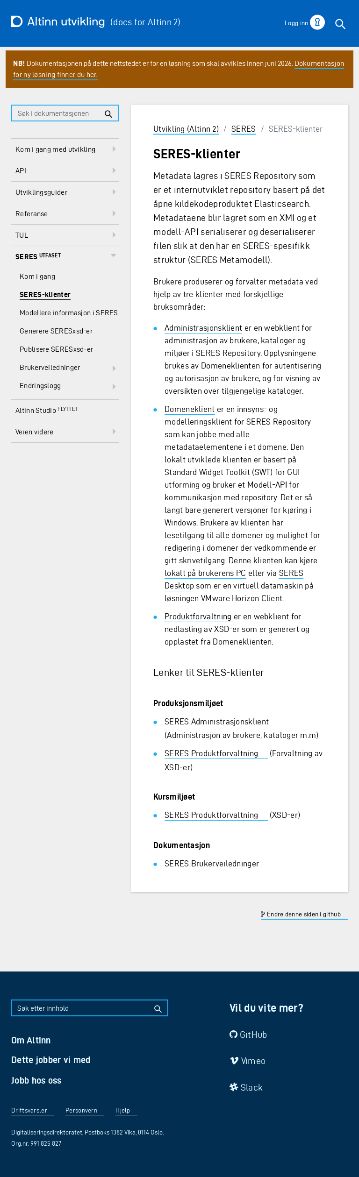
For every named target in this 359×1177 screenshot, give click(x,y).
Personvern (81, 1110)
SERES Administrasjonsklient (217, 721)
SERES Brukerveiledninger (212, 863)
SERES (243, 128)
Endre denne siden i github (300, 914)
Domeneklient (190, 408)
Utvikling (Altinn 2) (186, 128)
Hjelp (122, 1110)
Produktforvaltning (198, 616)
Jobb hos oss (36, 1080)
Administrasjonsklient (203, 327)
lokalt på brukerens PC (205, 572)
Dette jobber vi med (51, 1060)
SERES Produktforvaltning (211, 753)
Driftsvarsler (29, 1110)
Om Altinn (31, 1040)
